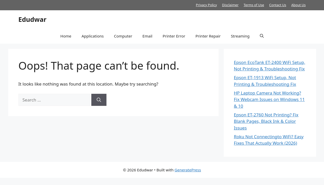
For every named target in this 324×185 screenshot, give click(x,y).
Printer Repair (208, 36)
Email (147, 36)
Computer (123, 36)
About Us (298, 5)
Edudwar (32, 19)
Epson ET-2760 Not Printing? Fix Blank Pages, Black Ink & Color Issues (266, 121)
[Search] (98, 100)
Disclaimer (230, 5)
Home (65, 36)
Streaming (240, 36)
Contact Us (277, 5)
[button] (262, 36)
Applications (93, 36)
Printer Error (174, 36)
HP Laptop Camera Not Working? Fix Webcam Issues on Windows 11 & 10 (269, 99)
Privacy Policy (206, 5)
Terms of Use (254, 5)
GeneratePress (187, 169)
